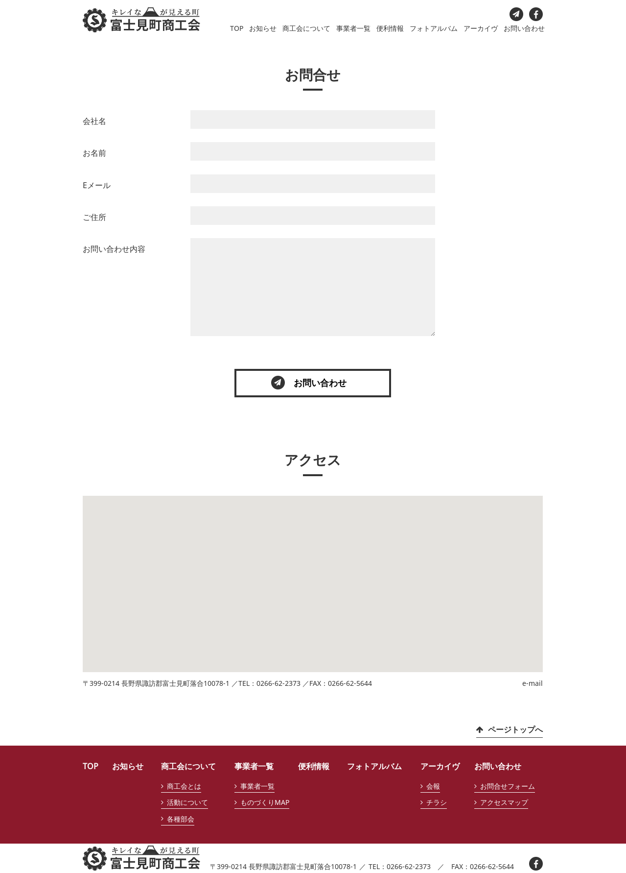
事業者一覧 (353, 28)
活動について (187, 802)
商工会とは (184, 786)
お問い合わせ (524, 28)
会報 (433, 786)
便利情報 (390, 28)
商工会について (306, 28)
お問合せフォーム (507, 786)
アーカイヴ (481, 28)
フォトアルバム (434, 28)
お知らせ (263, 28)
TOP (236, 28)
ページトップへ (515, 729)
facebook (536, 14)
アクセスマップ (504, 802)
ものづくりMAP (264, 802)
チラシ (436, 802)
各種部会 (180, 819)
